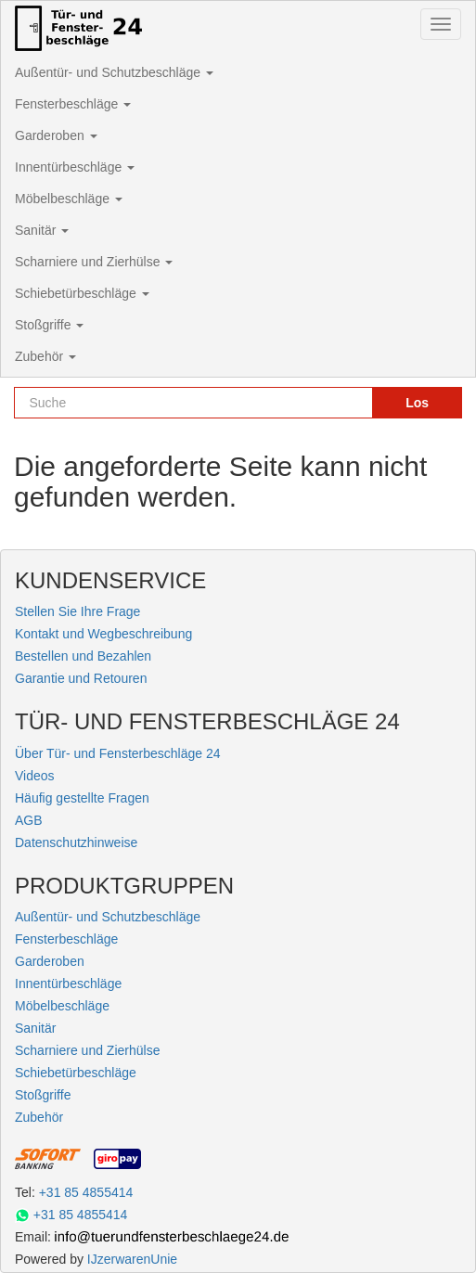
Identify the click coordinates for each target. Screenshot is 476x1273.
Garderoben (56, 135)
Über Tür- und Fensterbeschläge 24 (118, 753)
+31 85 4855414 (86, 1192)
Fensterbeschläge (73, 103)
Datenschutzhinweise (76, 842)
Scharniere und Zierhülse (94, 261)
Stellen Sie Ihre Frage (77, 611)
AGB (29, 820)
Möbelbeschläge (68, 198)
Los (417, 402)
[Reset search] (350, 402)
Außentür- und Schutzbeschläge (114, 72)
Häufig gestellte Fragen (82, 798)
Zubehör (45, 356)
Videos (35, 775)
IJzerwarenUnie (132, 1259)
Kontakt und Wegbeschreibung (103, 633)
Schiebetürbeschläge (82, 293)
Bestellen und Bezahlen (83, 656)
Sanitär (42, 230)
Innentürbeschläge (75, 167)
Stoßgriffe (49, 324)
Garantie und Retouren (81, 678)
